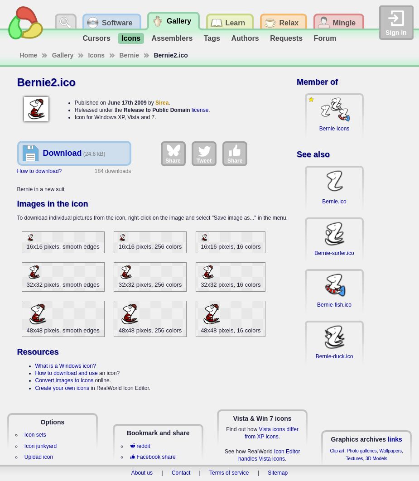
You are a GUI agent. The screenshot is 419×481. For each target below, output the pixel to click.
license (200, 110)
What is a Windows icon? (65, 366)
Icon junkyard (40, 446)
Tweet (204, 153)
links (395, 439)
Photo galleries (362, 450)
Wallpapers (390, 450)
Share (172, 153)
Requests (286, 38)
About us (142, 473)
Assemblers (172, 38)
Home (29, 55)
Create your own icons (62, 388)
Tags (212, 38)
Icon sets (35, 435)
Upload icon (38, 457)
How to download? (39, 171)
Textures (354, 458)
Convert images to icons (64, 380)
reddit (140, 446)
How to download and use (66, 373)
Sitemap (278, 473)
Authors (245, 38)
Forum (325, 38)
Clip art (337, 450)
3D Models (376, 458)
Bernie (130, 55)
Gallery (62, 55)
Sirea (162, 103)
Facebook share (152, 457)
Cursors (97, 38)
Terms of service (229, 473)
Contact (181, 473)
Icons (130, 38)
